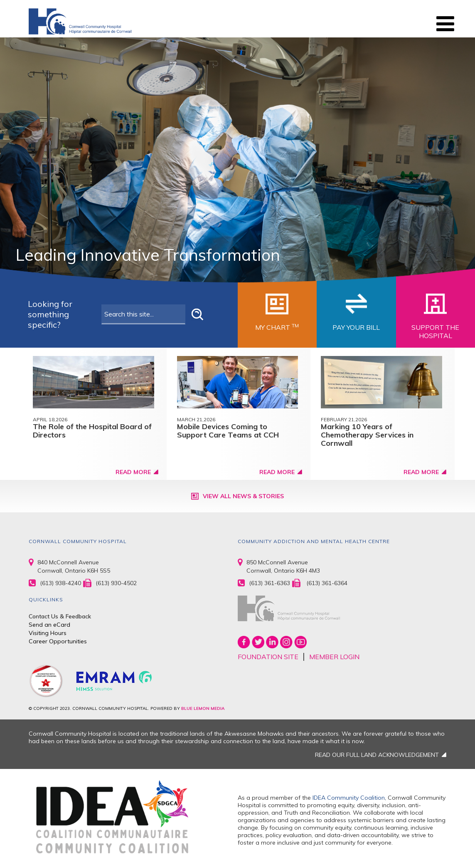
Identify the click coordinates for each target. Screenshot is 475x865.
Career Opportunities (58, 641)
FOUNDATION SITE (268, 656)
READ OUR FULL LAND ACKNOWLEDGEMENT (377, 755)
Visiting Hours (47, 633)
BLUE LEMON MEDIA (202, 708)
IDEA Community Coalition (349, 797)
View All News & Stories (243, 496)
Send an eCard (49, 624)
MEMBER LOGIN (334, 656)
